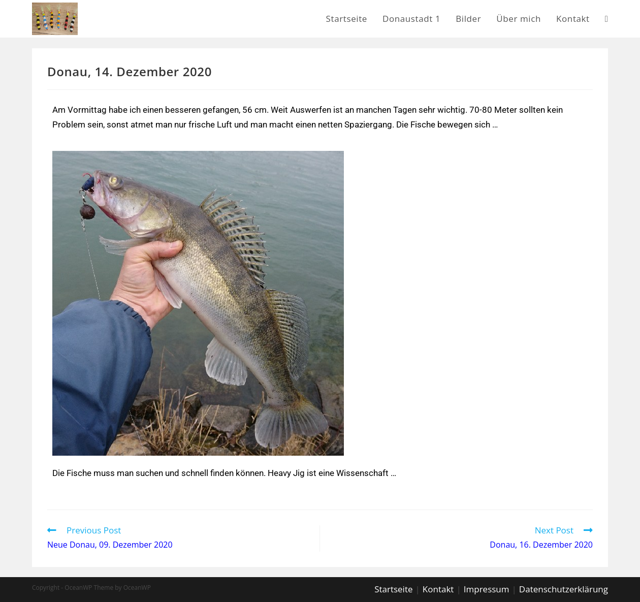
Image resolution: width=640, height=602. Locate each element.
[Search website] (606, 19)
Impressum (486, 589)
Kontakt (438, 589)
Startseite (393, 589)
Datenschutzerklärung (563, 589)
